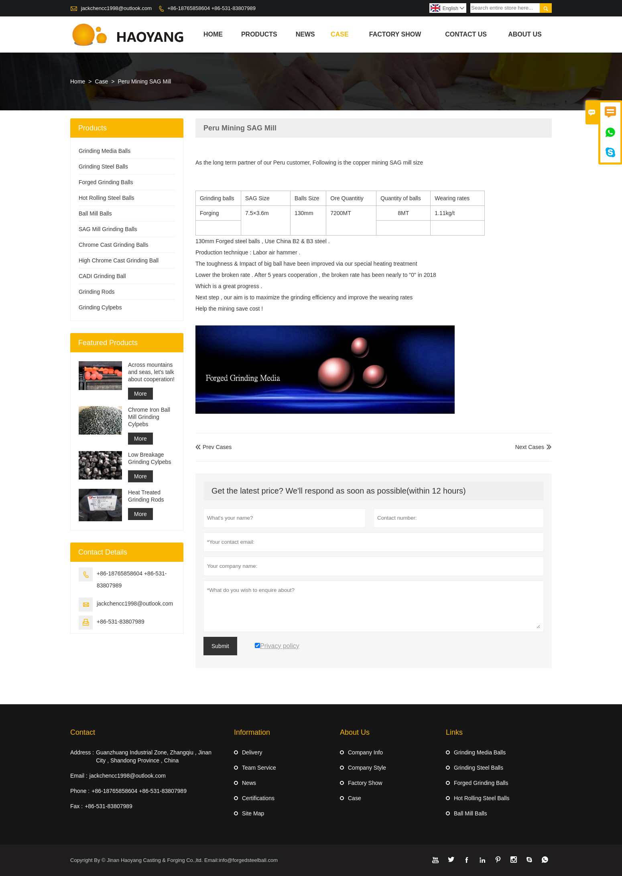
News (305, 34)
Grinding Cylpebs (100, 307)
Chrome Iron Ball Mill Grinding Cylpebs (149, 416)
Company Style (367, 767)
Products (259, 34)
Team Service (259, 767)
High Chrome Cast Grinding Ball (119, 260)
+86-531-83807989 (120, 621)
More (140, 393)
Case (339, 34)
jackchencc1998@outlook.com (116, 8)
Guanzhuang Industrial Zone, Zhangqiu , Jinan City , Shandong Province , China (153, 756)
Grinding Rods (97, 292)
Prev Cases (213, 447)
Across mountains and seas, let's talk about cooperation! (151, 372)
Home (213, 34)
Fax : (76, 806)
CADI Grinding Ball (102, 276)
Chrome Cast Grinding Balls (113, 245)
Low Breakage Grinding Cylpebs (149, 458)
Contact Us (466, 34)
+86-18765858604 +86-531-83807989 (211, 8)
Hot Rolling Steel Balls (106, 198)
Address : (82, 752)
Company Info (365, 752)
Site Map (253, 813)
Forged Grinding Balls (106, 182)
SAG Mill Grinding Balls (108, 229)
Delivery (252, 752)
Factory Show (395, 34)
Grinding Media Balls (104, 151)
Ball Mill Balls (95, 213)
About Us (525, 34)
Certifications (258, 798)
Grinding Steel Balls (103, 166)
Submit (220, 646)
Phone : (79, 791)
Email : (78, 775)
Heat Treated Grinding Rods (146, 496)
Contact (82, 732)
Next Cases (529, 447)
